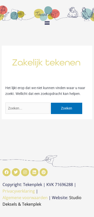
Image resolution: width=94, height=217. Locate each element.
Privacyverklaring (19, 191)
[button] (47, 22)
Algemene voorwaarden (25, 197)
